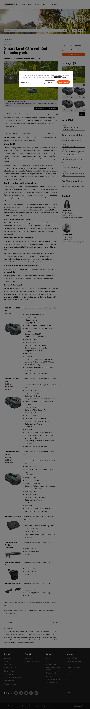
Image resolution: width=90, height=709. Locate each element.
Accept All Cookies (63, 82)
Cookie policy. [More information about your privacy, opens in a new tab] (58, 77)
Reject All (50, 82)
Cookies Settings (25, 82)
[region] (46, 79)
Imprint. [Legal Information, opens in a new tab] (64, 77)
